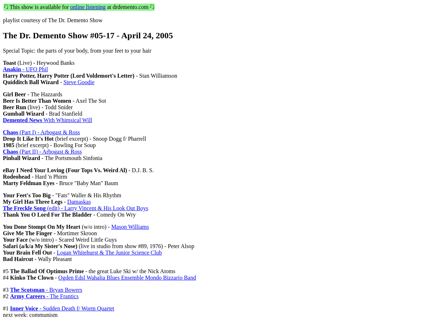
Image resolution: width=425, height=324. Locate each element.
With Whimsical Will (47, 120)
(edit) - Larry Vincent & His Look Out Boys (75, 208)
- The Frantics (44, 296)
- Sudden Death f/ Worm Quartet (62, 308)
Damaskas (79, 202)
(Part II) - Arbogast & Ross (42, 152)
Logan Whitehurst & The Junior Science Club (109, 253)
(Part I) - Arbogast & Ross (41, 132)
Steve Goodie (79, 82)
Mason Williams (130, 227)
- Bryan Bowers (46, 290)
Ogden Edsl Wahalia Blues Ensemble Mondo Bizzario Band (127, 278)
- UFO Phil (25, 69)
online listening (88, 7)
